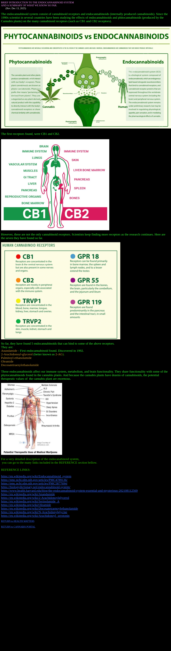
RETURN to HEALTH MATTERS (17, 521)
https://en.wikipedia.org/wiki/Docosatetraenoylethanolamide (39, 508)
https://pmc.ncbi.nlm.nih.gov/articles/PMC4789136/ (34, 480)
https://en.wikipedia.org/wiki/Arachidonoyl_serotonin (35, 515)
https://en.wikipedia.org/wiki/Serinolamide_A (30, 501)
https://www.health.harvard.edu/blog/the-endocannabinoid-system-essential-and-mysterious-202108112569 (69, 490)
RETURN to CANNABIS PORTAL (18, 526)
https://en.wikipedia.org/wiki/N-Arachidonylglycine (34, 512)
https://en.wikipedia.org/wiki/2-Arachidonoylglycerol (35, 497)
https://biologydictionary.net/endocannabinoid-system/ (35, 487)
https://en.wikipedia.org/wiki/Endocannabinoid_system (36, 476)
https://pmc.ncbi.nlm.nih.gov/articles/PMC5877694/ (34, 483)
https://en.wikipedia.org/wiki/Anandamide (28, 494)
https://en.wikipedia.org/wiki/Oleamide (26, 505)
